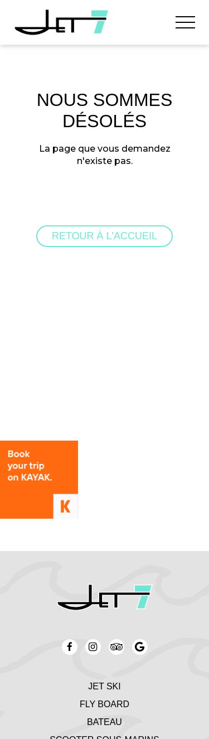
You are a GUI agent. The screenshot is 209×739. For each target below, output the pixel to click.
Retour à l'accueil (104, 235)
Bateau (104, 722)
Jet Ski (104, 686)
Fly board (104, 704)
